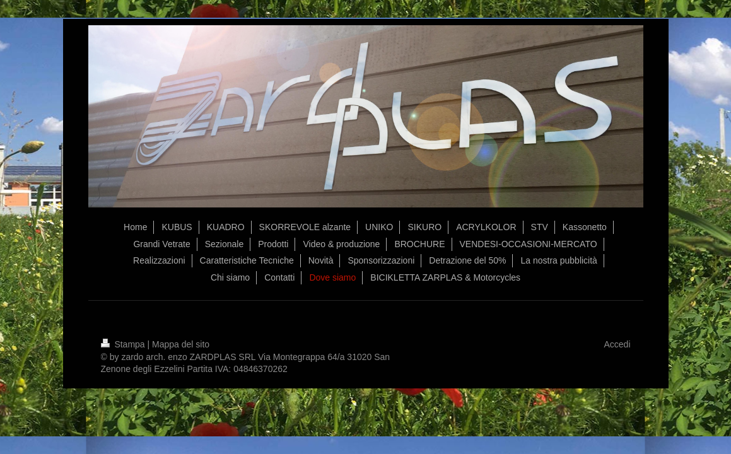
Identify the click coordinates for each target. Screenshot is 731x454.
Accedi (617, 344)
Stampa (124, 344)
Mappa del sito (180, 344)
